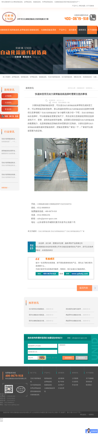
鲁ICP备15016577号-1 (74, 413)
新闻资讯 (82, 30)
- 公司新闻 (6, 96)
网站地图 (82, 6)
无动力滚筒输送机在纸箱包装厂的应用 (14, 139)
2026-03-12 (49, 321)
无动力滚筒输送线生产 (58, 231)
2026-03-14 (49, 309)
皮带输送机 (24, 30)
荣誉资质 (89, 382)
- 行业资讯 (6, 102)
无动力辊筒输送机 (54, 77)
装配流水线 (77, 77)
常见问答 (75, 385)
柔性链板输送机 (35, 392)
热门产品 (33, 373)
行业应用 (61, 388)
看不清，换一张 (51, 358)
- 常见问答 (6, 109)
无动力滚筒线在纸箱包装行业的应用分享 (15, 174)
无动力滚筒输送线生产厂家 (75, 231)
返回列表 (84, 288)
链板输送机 (34, 30)
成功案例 (72, 30)
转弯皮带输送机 (35, 388)
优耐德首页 (5, 30)
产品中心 (75, 6)
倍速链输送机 (87, 77)
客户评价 (61, 382)
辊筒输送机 (14, 30)
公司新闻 (75, 378)
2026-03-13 (49, 315)
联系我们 (89, 385)
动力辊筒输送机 (67, 77)
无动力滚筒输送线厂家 (50, 113)
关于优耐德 (90, 6)
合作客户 (61, 385)
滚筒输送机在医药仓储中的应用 (12, 151)
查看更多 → (5, 188)
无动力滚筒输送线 (69, 105)
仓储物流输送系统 (48, 30)
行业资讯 (75, 382)
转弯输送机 (33, 77)
